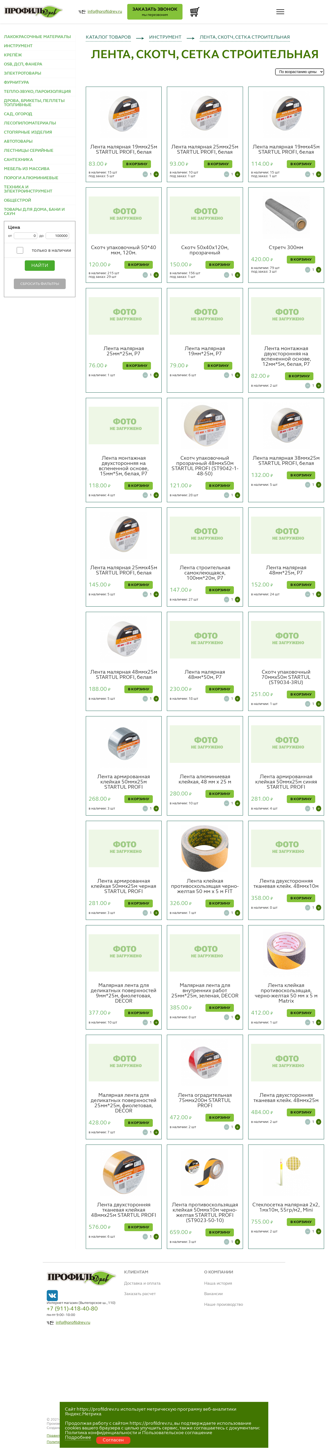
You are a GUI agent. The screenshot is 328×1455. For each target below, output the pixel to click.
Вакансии (213, 1294)
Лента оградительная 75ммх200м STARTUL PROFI (205, 1101)
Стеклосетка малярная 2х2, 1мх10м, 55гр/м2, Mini (286, 1207)
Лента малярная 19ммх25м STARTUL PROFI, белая (123, 150)
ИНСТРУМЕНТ (18, 46)
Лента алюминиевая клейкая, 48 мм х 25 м (205, 779)
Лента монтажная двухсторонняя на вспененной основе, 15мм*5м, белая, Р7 (124, 466)
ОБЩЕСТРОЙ (17, 201)
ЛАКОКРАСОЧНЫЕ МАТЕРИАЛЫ (37, 37)
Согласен (113, 1440)
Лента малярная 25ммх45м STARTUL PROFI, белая (123, 570)
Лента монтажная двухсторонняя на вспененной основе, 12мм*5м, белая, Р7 (286, 356)
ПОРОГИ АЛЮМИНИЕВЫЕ (31, 178)
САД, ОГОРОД (18, 114)
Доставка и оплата (142, 1284)
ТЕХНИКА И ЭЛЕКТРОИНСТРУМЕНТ (28, 189)
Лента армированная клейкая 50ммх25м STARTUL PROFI (123, 782)
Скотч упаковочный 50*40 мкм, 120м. (123, 250)
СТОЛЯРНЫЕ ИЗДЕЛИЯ (28, 132)
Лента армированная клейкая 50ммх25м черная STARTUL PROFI (123, 886)
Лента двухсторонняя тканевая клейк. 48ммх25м (286, 1098)
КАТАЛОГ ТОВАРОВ (108, 37)
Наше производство (223, 1305)
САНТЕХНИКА (18, 160)
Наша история (218, 1284)
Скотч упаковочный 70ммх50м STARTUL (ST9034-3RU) (286, 677)
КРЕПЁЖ (13, 55)
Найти (39, 265)
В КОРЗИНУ (136, 164)
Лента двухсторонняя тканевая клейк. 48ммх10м (286, 884)
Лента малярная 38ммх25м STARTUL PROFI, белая (286, 461)
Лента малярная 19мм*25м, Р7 (205, 351)
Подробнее (78, 1437)
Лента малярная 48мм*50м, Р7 (205, 675)
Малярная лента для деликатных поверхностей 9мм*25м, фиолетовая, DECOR (123, 993)
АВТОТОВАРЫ (18, 142)
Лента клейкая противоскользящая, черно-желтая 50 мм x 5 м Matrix (286, 993)
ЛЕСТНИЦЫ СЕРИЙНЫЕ (28, 151)
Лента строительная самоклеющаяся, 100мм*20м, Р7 (205, 573)
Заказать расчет (140, 1294)
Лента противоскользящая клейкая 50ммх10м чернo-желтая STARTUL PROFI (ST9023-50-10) (205, 1212)
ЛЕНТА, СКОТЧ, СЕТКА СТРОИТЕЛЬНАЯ (245, 37)
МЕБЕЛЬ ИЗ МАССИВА (27, 169)
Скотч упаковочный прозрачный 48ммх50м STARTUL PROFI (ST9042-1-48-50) (205, 466)
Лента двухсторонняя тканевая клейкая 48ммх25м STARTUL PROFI (123, 1210)
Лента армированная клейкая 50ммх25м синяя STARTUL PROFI (286, 782)
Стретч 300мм (286, 247)
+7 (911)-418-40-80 (72, 1309)
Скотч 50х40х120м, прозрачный (205, 250)
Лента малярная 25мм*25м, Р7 (124, 351)
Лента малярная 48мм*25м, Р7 (286, 570)
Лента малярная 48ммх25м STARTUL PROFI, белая (123, 675)
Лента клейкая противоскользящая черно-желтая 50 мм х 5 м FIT (205, 886)
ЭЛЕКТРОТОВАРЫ (22, 73)
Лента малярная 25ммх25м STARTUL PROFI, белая (204, 150)
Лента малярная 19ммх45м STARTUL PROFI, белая (286, 150)
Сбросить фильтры (39, 284)
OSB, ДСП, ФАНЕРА (23, 64)
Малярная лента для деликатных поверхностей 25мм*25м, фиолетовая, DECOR (123, 1103)
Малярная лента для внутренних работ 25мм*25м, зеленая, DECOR (205, 991)
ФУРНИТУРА (16, 83)
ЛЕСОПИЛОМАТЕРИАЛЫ (30, 123)
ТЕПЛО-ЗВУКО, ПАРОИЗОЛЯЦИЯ (37, 92)
